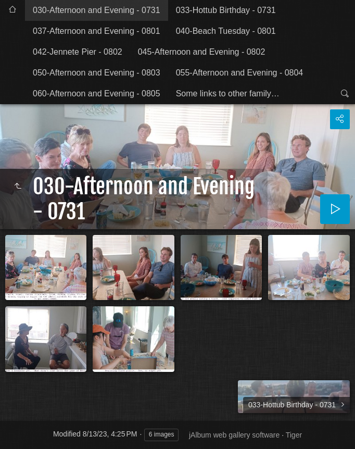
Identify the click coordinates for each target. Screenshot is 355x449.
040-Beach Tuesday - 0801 (226, 31)
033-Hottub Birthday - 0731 (226, 10)
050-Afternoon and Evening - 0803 (96, 72)
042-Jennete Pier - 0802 (77, 51)
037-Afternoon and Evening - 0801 (96, 31)
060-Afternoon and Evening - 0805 (96, 93)
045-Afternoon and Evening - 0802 (201, 51)
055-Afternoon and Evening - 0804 (239, 72)
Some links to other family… (228, 93)
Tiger (294, 435)
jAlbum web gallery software (234, 435)
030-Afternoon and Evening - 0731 (96, 10)
